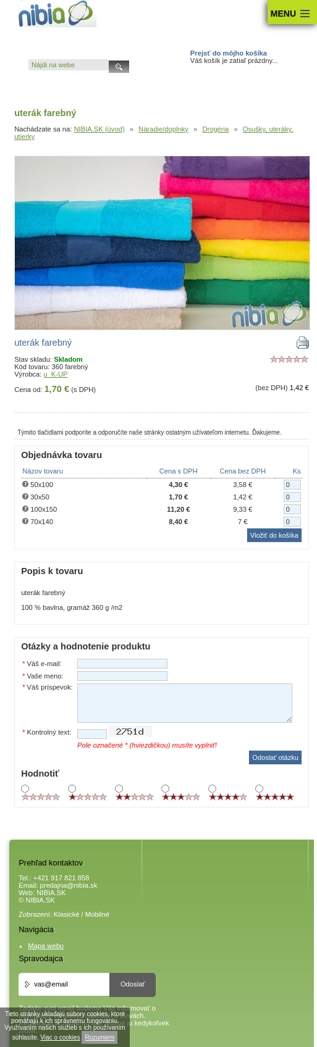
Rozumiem (99, 1037)
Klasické (67, 914)
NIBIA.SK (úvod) (99, 129)
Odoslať (132, 984)
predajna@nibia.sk (68, 885)
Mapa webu (46, 945)
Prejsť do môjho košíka (228, 53)
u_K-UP (55, 374)
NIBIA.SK (51, 892)
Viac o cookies (60, 1037)
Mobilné (97, 914)
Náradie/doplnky (163, 129)
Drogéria (215, 129)
